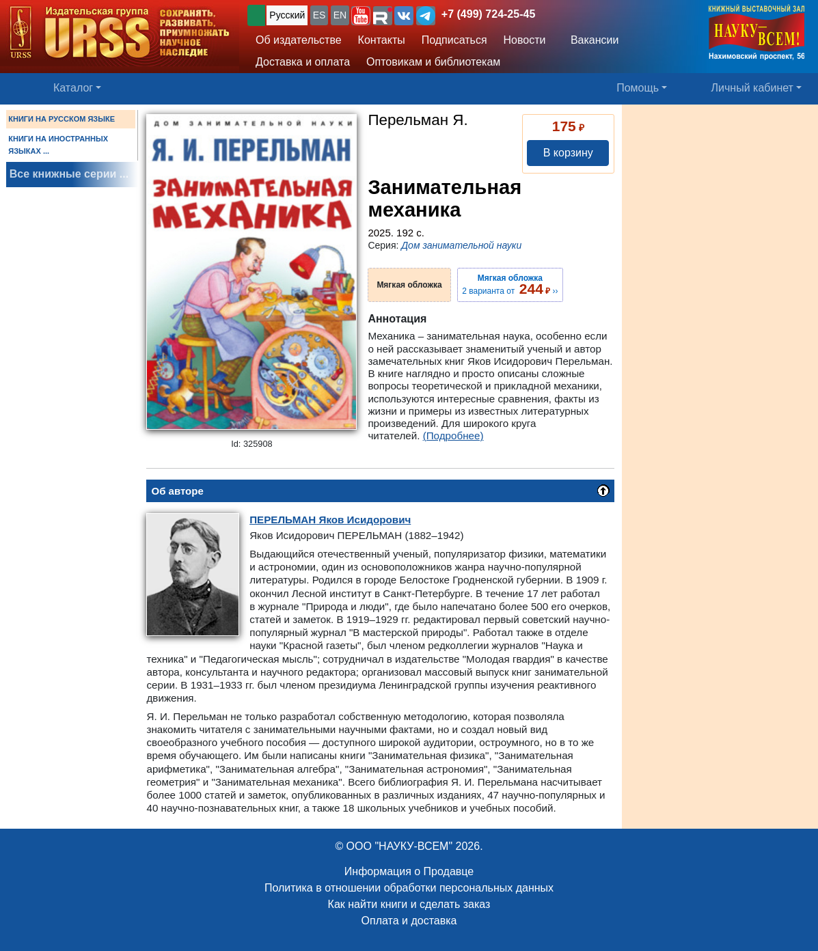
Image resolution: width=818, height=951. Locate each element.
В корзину (568, 152)
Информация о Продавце (409, 871)
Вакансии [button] (591, 40)
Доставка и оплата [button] (303, 62)
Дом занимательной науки (461, 245)
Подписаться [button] (454, 40)
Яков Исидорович (330, 519)
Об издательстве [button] (299, 40)
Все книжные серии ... (69, 174)
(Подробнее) (453, 435)
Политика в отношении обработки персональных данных (409, 888)
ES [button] (319, 15)
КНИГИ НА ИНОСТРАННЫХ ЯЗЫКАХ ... (58, 145)
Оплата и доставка (409, 920)
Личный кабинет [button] (752, 88)
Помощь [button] (637, 88)
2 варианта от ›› (510, 285)
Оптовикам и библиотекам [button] (433, 62)
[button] (360, 15)
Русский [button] (287, 15)
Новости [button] (525, 40)
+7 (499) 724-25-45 (488, 14)
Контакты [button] (381, 40)
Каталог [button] (73, 88)
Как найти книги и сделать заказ (409, 904)
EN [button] (339, 15)
